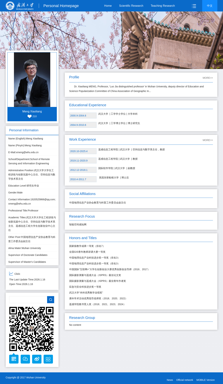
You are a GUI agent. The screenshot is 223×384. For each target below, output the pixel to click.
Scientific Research (131, 5)
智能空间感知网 (77, 224)
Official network (184, 380)
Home (108, 5)
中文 (210, 5)
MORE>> (208, 77)
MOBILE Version (206, 380)
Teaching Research (163, 5)
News (170, 380)
